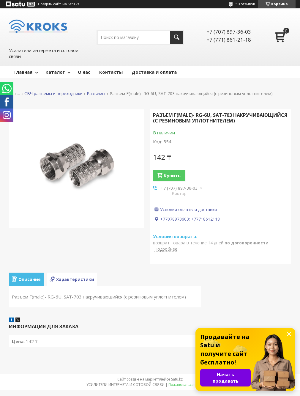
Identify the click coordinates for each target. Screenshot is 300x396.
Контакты (111, 72)
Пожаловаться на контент (191, 384)
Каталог (55, 72)
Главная (22, 72)
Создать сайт (49, 4)
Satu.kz (177, 379)
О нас (84, 72)
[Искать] (176, 37)
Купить (172, 175)
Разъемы (96, 93)
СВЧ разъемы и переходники (53, 93)
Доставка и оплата (154, 72)
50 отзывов (245, 4)
